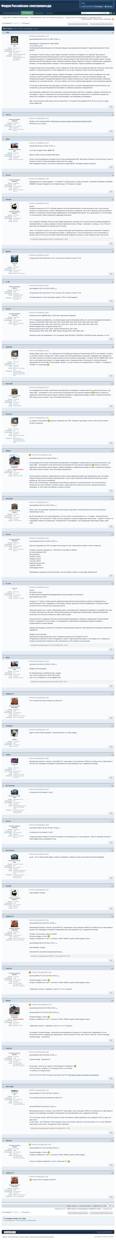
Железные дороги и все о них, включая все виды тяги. (47, 17)
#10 (112, 384)
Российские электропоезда (11, 13)
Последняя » (26, 23)
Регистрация (99, 6)
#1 (112, 32)
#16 (112, 657)
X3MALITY (10, 694)
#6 (112, 251)
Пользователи (39, 13)
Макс (8, 139)
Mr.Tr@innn (10, 786)
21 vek (8, 583)
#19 (112, 755)
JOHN (8, 755)
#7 (112, 282)
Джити (8, 251)
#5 (112, 199)
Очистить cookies (24, 1236)
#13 (112, 499)
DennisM (9, 384)
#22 (112, 850)
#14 (112, 534)
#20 (112, 786)
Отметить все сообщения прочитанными (42, 1236)
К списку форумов (13, 1236)
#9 (112, 347)
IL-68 (8, 282)
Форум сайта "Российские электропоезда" (16, 17)
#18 (112, 726)
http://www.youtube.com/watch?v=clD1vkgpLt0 (83, 1075)
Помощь (108, 7)
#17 (112, 694)
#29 (112, 1140)
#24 (112, 916)
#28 (112, 1086)
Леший (8, 199)
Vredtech (9, 726)
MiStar (8, 451)
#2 (112, 115)
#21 (112, 821)
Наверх (5, 1236)
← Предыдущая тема (59, 1208)
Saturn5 (9, 968)
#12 (112, 451)
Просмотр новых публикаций (102, 19)
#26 (112, 1001)
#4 (112, 175)
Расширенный (114, 13)
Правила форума (86, 19)
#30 (112, 1173)
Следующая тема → (108, 1208)
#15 (112, 583)
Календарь (49, 13)
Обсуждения (27, 13)
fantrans (9, 347)
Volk (7, 32)
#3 (112, 139)
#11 (112, 414)
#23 (112, 886)
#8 (112, 309)
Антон (8, 115)
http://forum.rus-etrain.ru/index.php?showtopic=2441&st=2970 (71, 121)
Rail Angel (10, 1086)
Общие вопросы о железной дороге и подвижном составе (83, 17)
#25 (112, 968)
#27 (112, 1048)
